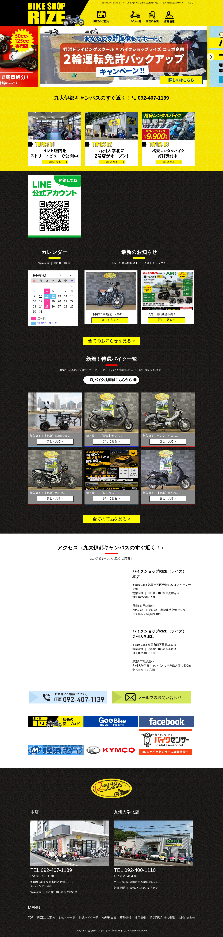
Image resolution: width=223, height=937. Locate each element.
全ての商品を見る (110, 518)
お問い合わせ (186, 16)
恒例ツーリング (47, 323)
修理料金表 (152, 16)
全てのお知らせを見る (109, 340)
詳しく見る (109, 319)
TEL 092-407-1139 (51, 870)
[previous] (12, 57)
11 (46, 296)
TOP (31, 917)
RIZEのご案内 (101, 16)
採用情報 (140, 917)
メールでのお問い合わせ (153, 697)
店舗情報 (169, 16)
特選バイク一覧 (135, 16)
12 (53, 296)
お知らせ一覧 (118, 16)
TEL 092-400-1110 (135, 870)
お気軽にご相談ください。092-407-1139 (70, 697)
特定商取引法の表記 (162, 917)
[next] (210, 57)
